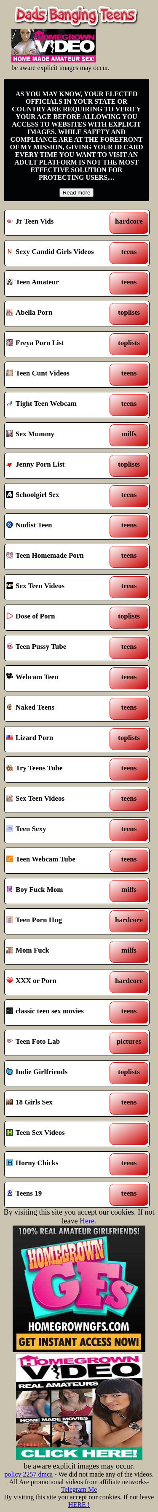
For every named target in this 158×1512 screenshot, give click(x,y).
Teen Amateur (58, 283)
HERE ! (79, 1504)
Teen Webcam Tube (58, 861)
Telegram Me (79, 1489)
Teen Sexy (58, 830)
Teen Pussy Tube (58, 648)
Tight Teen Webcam (58, 405)
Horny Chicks (58, 1164)
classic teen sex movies (58, 1012)
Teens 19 (58, 1195)
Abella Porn (58, 314)
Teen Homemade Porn (58, 557)
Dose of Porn (58, 618)
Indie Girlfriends (58, 1073)
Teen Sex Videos (58, 1134)
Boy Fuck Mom (58, 891)
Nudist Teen (58, 526)
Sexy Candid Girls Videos (58, 253)
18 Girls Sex (58, 1104)
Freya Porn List (58, 344)
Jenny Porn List (58, 466)
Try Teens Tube (58, 769)
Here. (88, 1221)
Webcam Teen (58, 678)
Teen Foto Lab (58, 1043)
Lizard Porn (58, 739)
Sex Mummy (58, 435)
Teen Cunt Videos (58, 375)
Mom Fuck (58, 952)
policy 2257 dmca (29, 1474)
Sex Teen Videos (58, 587)
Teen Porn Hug (58, 921)
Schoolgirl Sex (58, 496)
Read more (77, 192)
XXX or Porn (58, 982)
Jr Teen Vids (58, 223)
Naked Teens (58, 709)
